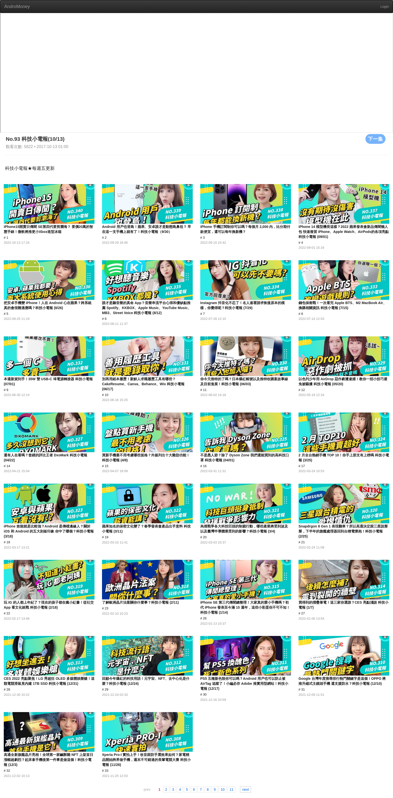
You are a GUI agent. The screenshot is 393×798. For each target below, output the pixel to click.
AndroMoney (17, 6)
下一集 (375, 139)
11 (232, 789)
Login (384, 7)
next (245, 789)
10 (223, 789)
